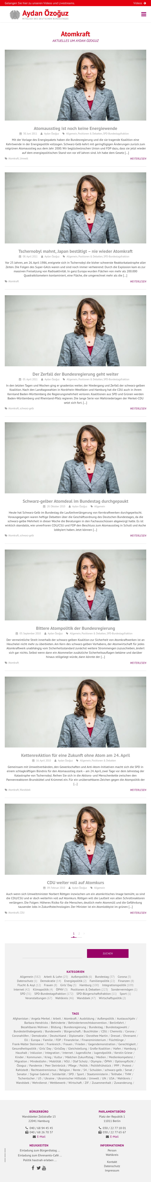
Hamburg (85, 985)
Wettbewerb (58, 1083)
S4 (85, 1070)
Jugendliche (83, 1053)
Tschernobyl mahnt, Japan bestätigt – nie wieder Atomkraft (75, 251)
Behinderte (58, 1023)
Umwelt (24, 158)
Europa (35, 1040)
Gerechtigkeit (127, 1044)
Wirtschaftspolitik (110, 998)
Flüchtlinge (116, 1040)
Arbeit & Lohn (53, 977)
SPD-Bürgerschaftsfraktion (94, 994)
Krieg (48, 1057)
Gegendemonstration (101, 1044)
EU (26, 1040)
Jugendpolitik (102, 1053)
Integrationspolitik (114, 985)
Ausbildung (87, 1018)
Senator (22, 1074)
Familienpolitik (99, 981)
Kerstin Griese (123, 1053)
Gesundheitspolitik (24, 1048)
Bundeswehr (53, 1031)
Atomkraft (13, 158)
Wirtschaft (75, 1083)
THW (128, 1074)
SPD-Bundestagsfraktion (116, 133)
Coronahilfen (20, 1036)
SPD (22, 994)
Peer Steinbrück (55, 1065)
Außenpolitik (79, 977)
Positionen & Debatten (90, 133)
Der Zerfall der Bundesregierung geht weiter (76, 374)
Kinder (19, 1057)
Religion (64, 1070)
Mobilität (55, 1061)
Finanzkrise (71, 1040)
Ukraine (49, 1078)
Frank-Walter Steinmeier (28, 1044)
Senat (128, 1070)
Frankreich (54, 1044)
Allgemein (71, 133)
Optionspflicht (124, 1061)
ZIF (87, 1083)
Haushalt (21, 1053)
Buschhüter (91, 1031)
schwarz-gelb (27, 408)
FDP (58, 1040)
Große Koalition (100, 1048)
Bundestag (102, 977)
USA (111, 1078)
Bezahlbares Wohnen (34, 1027)
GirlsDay (59, 1048)
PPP (116, 1065)
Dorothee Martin (97, 1036)
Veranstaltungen (35, 998)
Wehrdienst (39, 1083)
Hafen (117, 1048)
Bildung (56, 1027)
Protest (126, 1065)
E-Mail (41, 1136)
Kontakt (112, 1162)
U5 (40, 1078)
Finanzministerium (94, 1040)
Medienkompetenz (121, 1057)
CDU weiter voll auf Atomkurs (75, 882)
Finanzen (124, 981)
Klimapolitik (41, 989)
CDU (22, 912)
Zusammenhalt (101, 1083)
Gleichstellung (77, 1048)
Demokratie (47, 981)
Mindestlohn (38, 1061)
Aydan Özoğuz (51, 133)
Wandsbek (25, 789)
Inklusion (36, 1053)
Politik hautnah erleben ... (40, 1160)
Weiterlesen (138, 158)
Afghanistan (20, 1018)
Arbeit (57, 1018)
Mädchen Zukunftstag (79, 1057)
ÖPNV (59, 989)
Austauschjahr (126, 1018)
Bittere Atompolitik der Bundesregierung (75, 628)
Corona (122, 977)
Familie (48, 1040)
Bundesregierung (75, 1027)
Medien (101, 1057)
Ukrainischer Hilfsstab (72, 1078)
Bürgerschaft (72, 1031)
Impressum (112, 1170)
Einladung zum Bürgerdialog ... (40, 1150)
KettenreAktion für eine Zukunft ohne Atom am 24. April (75, 755)
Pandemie (35, 1065)
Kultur (58, 1057)
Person (112, 1150)
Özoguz (21, 1065)
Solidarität (59, 1074)
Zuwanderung (123, 1083)
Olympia (96, 1061)
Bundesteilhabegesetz (28, 1031)
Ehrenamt (129, 1036)
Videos (139, 3)
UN (104, 1078)
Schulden (96, 1070)
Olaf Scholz (80, 1061)
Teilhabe (116, 1074)
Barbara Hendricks (36, 1023)
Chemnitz (116, 1031)
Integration (52, 1053)
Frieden (80, 1044)
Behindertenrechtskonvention (87, 1023)
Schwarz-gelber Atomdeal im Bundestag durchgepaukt (75, 501)
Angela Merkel (40, 1018)
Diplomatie (76, 1036)
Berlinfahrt (117, 1023)
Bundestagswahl (116, 1027)
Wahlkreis (61, 998)
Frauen (48, 985)
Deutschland (58, 1036)
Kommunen (34, 1057)
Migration (21, 1061)
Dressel (115, 1036)
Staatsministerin (97, 1074)
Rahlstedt (22, 1070)
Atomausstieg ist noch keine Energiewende (75, 128)
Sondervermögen (122, 989)
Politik (84, 1065)
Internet (19, 989)
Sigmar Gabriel (39, 1074)
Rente (76, 1070)
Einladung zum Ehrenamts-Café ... (40, 1155)
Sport (123, 994)
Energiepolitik (73, 981)
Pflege (72, 1065)
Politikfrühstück (101, 1065)
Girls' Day (66, 985)
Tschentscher (26, 1078)
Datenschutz (25, 981)
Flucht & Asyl (26, 985)
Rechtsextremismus (43, 1070)
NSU (67, 1061)
